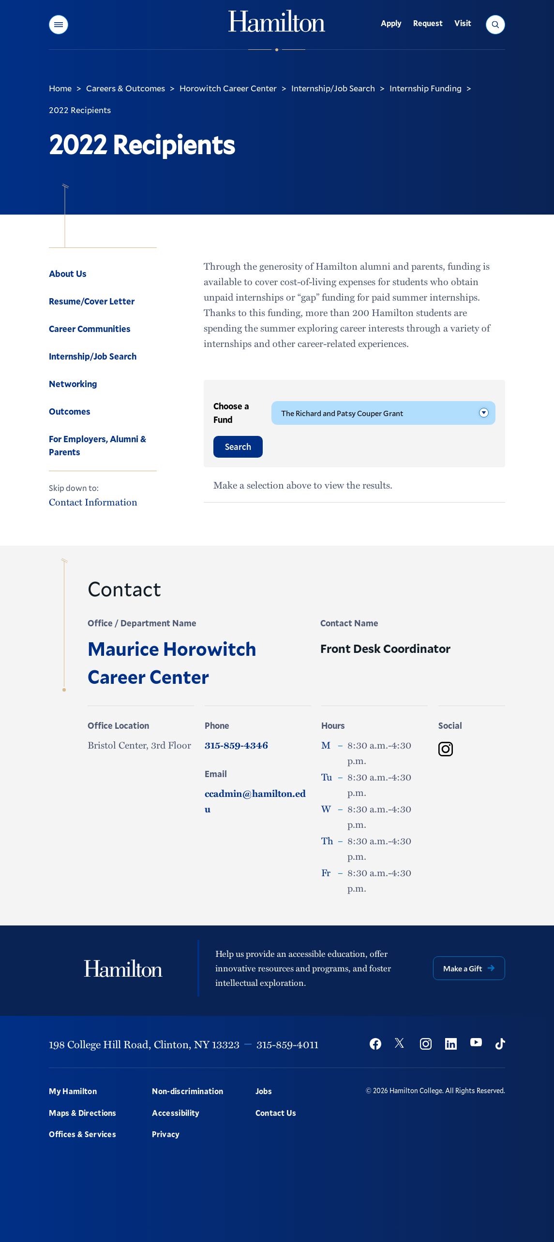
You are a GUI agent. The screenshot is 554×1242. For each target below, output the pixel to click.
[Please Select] (383, 413)
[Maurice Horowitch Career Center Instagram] (446, 749)
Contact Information (93, 501)
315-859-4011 (287, 1044)
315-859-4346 (236, 744)
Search (238, 446)
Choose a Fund (231, 412)
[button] (58, 25)
